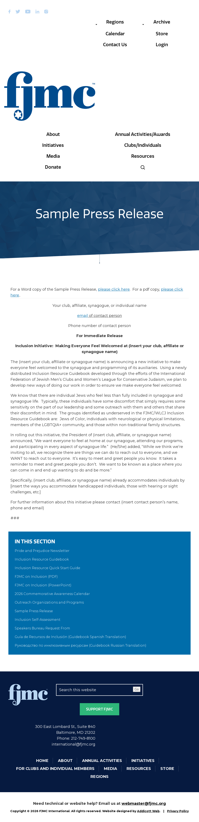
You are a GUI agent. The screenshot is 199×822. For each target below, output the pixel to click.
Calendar (115, 34)
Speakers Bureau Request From (42, 628)
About (53, 134)
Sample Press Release (34, 611)
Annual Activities (102, 760)
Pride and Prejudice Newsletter (42, 551)
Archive (156, 22)
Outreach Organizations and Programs (49, 602)
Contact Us (115, 44)
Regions (110, 22)
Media (53, 156)
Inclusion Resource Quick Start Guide (47, 568)
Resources (142, 156)
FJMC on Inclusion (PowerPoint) (43, 585)
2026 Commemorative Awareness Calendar (52, 594)
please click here (114, 289)
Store (162, 34)
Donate (53, 167)
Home (42, 760)
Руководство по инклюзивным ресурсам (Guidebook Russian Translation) (80, 645)
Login (162, 44)
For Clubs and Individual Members (55, 768)
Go (137, 689)
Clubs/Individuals (142, 145)
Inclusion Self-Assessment (37, 620)
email (82, 315)
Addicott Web (148, 811)
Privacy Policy (178, 811)
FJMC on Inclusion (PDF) (36, 577)
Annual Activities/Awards (142, 134)
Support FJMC (99, 709)
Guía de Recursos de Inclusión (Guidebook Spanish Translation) (70, 637)
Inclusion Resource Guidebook (42, 559)
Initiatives (53, 145)
